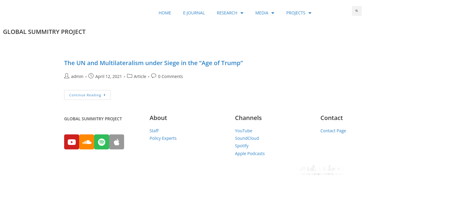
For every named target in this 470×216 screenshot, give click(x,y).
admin (77, 76)
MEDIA (264, 13)
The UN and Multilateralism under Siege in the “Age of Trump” (153, 63)
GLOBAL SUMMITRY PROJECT (44, 32)
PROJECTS (298, 13)
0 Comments (170, 76)
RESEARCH (230, 13)
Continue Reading (87, 95)
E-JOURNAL (194, 13)
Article (140, 76)
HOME (165, 13)
